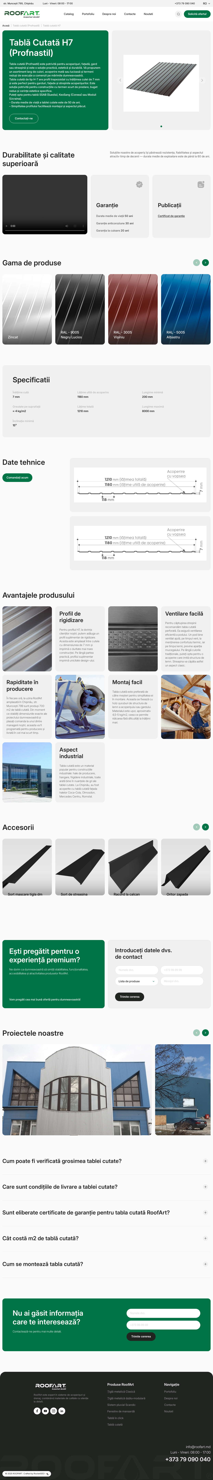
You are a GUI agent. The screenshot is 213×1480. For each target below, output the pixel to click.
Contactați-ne (24, 118)
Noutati (148, 14)
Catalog (69, 14)
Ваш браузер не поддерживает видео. (44, 204)
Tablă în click (115, 1418)
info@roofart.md (198, 1446)
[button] (120, 80)
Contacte (130, 14)
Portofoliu (88, 14)
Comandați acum (17, 477)
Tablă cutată (115, 1424)
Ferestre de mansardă (121, 1411)
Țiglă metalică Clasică (121, 1391)
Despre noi (109, 14)
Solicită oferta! (197, 14)
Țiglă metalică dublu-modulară (126, 1398)
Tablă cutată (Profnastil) (26, 25)
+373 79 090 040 (185, 3)
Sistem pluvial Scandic (121, 1404)
